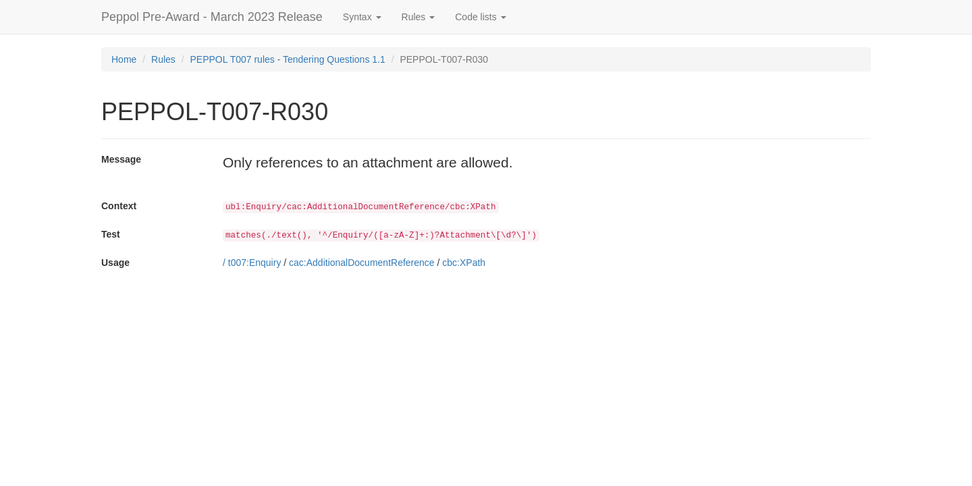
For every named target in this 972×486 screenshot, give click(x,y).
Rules (163, 59)
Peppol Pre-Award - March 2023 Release (212, 17)
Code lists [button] (480, 16)
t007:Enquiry (254, 262)
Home (123, 59)
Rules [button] (418, 16)
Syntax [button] (362, 16)
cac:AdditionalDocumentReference (362, 262)
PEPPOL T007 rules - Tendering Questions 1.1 (287, 59)
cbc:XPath (463, 262)
